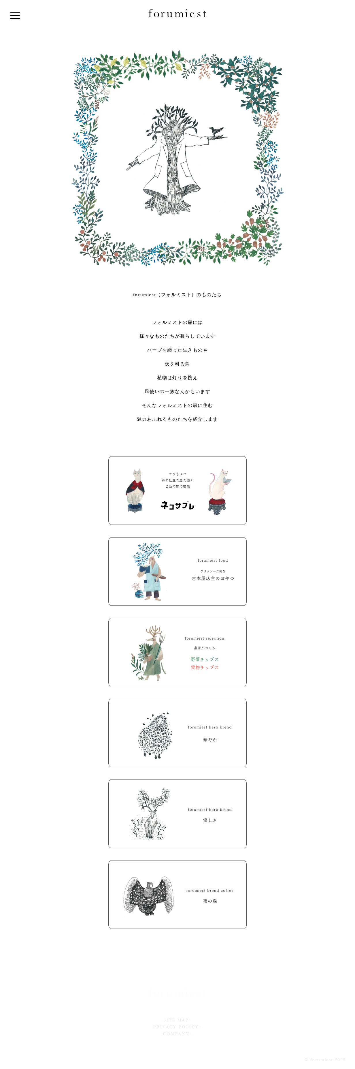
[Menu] (15, 15)
